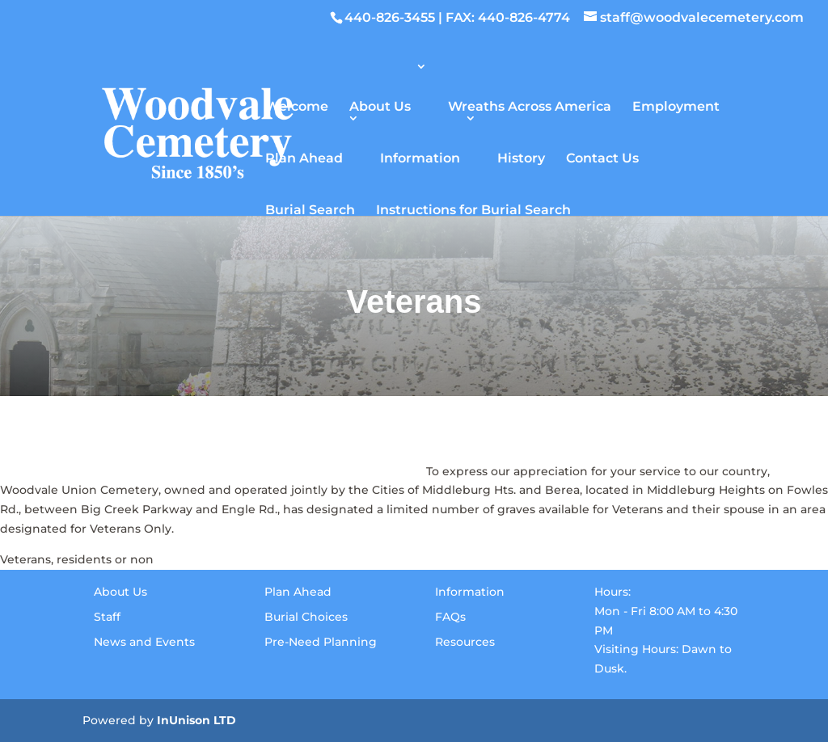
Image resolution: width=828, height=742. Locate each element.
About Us (380, 105)
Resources (465, 641)
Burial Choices (306, 616)
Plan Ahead (304, 157)
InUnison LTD (196, 720)
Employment (676, 105)
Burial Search (310, 209)
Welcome (296, 105)
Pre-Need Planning (320, 641)
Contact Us (602, 157)
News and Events (144, 641)
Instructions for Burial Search (473, 209)
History (521, 157)
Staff (107, 616)
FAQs (450, 616)
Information (420, 157)
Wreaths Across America (529, 105)
